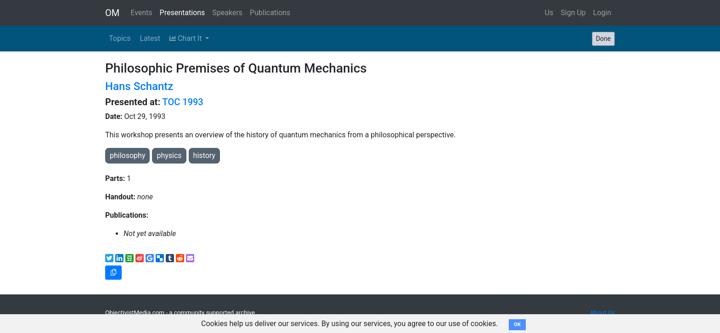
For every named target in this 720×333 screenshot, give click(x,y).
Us (549, 12)
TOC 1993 (183, 101)
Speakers (227, 12)
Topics (119, 38)
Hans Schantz (139, 86)
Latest (150, 38)
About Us (602, 312)
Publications (270, 12)
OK (517, 324)
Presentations (182, 12)
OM (112, 12)
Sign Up (573, 12)
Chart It (186, 38)
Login (602, 12)
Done (603, 38)
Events (141, 12)
